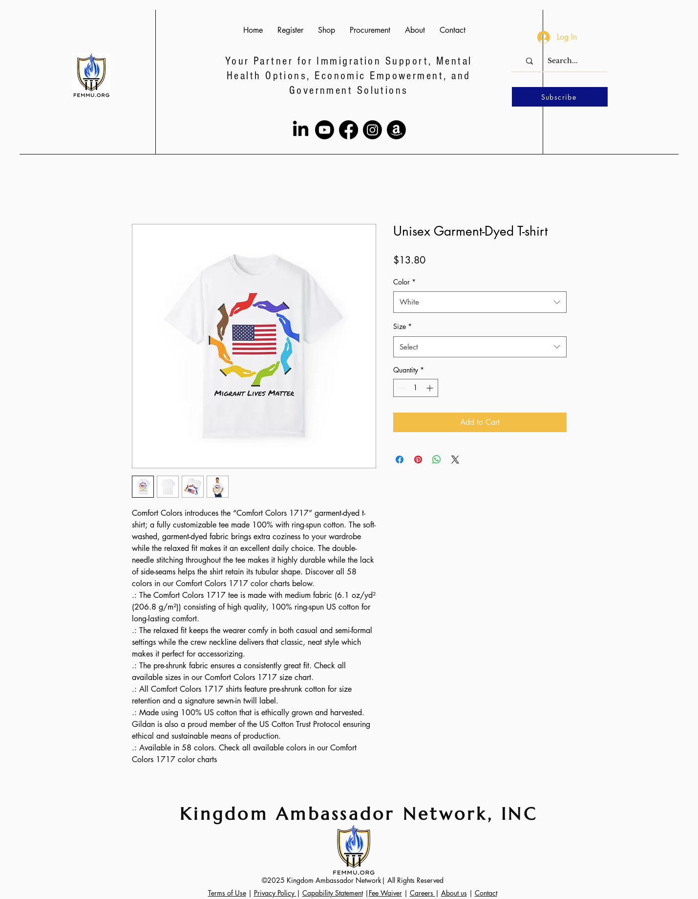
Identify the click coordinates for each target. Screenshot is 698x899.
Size (402, 326)
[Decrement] (401, 387)
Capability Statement (332, 893)
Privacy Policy (275, 893)
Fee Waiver (385, 893)
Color (404, 281)
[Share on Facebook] (399, 459)
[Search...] (563, 61)
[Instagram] (372, 129)
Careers (422, 893)
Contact (486, 893)
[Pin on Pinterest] (418, 459)
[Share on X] (455, 459)
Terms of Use (227, 893)
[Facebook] (348, 129)
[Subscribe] (560, 97)
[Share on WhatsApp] (437, 459)
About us (454, 893)
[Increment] (430, 387)
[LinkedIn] (300, 129)
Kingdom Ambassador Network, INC (359, 814)
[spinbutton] (415, 387)
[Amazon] (396, 129)
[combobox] (480, 302)
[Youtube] (324, 129)
